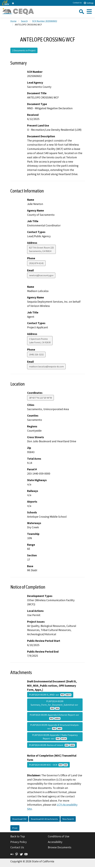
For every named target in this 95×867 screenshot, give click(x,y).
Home (13, 21)
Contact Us (77, 2)
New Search (68, 818)
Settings (88, 2)
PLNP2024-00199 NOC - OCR (48, 764)
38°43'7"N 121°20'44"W (40, 397)
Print (15, 828)
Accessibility (55, 842)
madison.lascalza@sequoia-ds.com (46, 366)
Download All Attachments (44, 818)
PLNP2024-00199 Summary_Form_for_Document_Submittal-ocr (55, 705)
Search (24, 21)
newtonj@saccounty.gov (41, 275)
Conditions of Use (58, 836)
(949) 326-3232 (36, 354)
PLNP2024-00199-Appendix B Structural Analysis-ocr (54, 726)
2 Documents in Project (24, 50)
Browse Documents (59, 847)
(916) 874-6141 (36, 263)
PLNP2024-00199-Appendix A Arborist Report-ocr (55, 716)
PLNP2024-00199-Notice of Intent (52, 745)
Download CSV (19, 818)
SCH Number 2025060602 (44, 21)
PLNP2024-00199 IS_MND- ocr (50, 694)
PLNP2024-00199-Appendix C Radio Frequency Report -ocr (55, 737)
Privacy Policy (18, 842)
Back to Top (17, 836)
